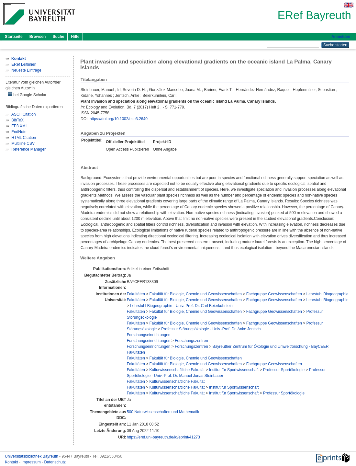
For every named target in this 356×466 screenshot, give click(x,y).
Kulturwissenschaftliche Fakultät (177, 370)
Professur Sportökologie (284, 370)
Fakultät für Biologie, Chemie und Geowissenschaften (196, 294)
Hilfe (75, 36)
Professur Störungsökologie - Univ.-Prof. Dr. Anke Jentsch (211, 329)
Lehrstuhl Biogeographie (327, 294)
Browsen (37, 36)
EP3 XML (19, 126)
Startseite (14, 36)
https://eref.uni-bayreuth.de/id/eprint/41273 (163, 437)
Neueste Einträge (26, 70)
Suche (58, 36)
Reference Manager (28, 149)
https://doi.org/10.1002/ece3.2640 (119, 119)
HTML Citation (23, 137)
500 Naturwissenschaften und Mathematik (163, 412)
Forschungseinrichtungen (149, 335)
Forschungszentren (191, 340)
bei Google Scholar (27, 94)
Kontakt (12, 462)
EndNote (19, 132)
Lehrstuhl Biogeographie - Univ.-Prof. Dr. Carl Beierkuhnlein (181, 305)
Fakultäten (136, 294)
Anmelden (340, 36)
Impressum (31, 462)
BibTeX (17, 120)
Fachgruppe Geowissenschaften (274, 294)
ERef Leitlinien (23, 64)
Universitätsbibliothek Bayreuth (32, 456)
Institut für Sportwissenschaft (234, 370)
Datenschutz (55, 462)
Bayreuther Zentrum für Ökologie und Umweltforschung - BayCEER (271, 346)
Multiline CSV (23, 143)
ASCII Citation (23, 114)
